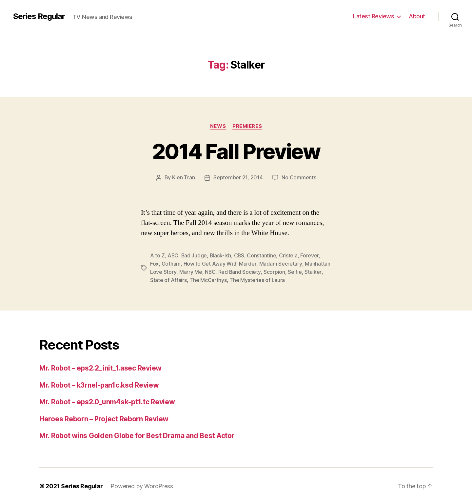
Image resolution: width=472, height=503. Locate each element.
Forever (311, 255)
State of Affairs (168, 278)
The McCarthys (208, 278)
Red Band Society (239, 271)
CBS (240, 255)
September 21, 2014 (238, 177)
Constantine (262, 255)
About (417, 16)
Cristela (289, 255)
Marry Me (190, 271)
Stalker (313, 271)
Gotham (171, 263)
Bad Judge (195, 255)
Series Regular (39, 16)
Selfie (295, 271)
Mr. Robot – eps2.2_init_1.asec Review (100, 366)
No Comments (299, 177)
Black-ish (221, 255)
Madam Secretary (280, 263)
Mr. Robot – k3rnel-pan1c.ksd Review (99, 383)
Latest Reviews (373, 16)
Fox (154, 263)
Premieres (247, 126)
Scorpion (274, 271)
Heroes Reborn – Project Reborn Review (104, 417)
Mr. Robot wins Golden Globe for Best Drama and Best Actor (137, 434)
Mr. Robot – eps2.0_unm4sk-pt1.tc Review (107, 400)
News (218, 126)
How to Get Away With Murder (220, 263)
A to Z (157, 255)
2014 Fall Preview (236, 151)
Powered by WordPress (141, 484)
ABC (173, 255)
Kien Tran (183, 177)
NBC (210, 271)
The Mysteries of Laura (257, 278)
